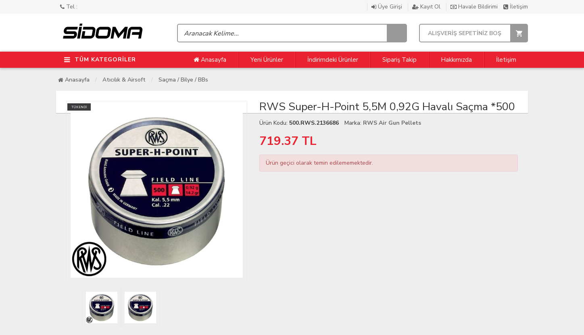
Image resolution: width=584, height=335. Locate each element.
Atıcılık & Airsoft (124, 80)
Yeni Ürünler (266, 60)
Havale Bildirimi (475, 6)
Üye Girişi (387, 6)
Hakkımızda (456, 60)
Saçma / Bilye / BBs (183, 80)
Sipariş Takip (399, 60)
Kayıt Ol (427, 6)
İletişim (515, 6)
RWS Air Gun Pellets (392, 123)
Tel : (68, 6)
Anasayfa (210, 60)
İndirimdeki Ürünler (332, 60)
